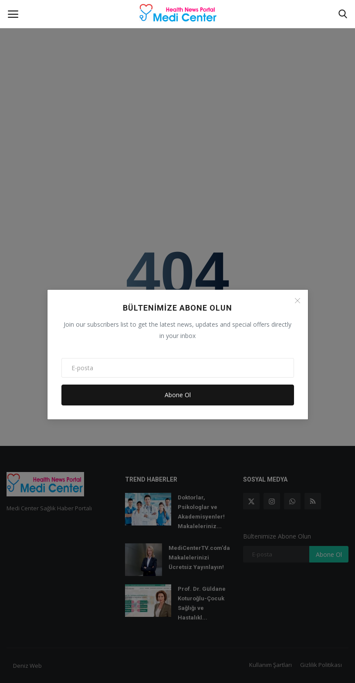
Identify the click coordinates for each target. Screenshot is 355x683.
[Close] (297, 300)
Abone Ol (178, 395)
